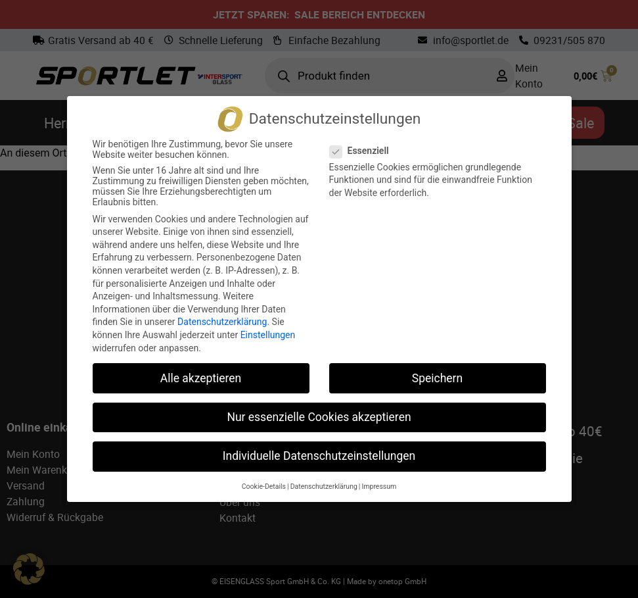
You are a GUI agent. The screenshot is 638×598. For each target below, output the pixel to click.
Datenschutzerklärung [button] (323, 486)
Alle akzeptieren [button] (201, 378)
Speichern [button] (437, 378)
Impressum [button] (378, 486)
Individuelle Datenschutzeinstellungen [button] (319, 455)
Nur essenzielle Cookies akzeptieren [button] (319, 417)
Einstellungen (268, 335)
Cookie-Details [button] (264, 486)
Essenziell (363, 150)
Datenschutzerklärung (222, 321)
